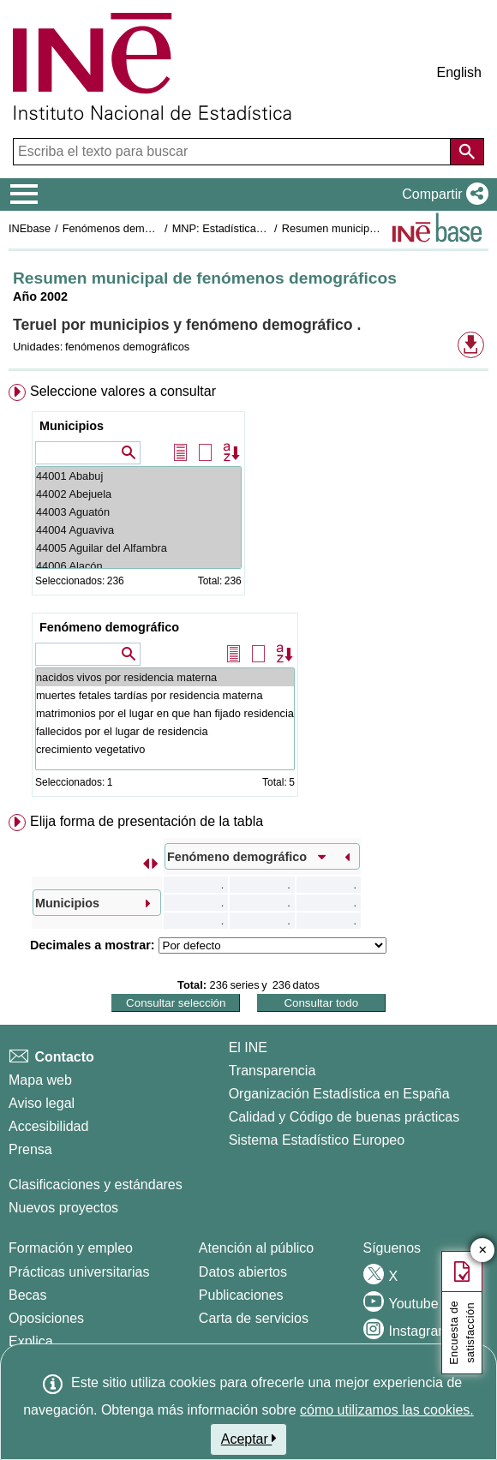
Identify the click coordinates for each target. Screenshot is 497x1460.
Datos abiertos (243, 1272)
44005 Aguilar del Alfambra (138, 548)
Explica (31, 1341)
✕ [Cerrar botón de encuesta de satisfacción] (482, 1250)
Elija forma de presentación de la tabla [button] (146, 821)
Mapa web (40, 1080)
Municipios (71, 426)
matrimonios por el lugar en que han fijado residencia (165, 713)
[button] (441, 194)
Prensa (30, 1149)
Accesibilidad (48, 1126)
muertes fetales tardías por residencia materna (165, 695)
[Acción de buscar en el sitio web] (467, 151)
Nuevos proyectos (63, 1207)
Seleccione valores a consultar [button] (123, 391)
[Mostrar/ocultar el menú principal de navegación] (24, 194)
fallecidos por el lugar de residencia (165, 731)
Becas (27, 1295)
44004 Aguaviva (138, 530)
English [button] (459, 72)
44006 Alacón (138, 566)
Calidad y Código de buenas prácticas (344, 1117)
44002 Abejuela (138, 494)
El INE (248, 1047)
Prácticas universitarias (79, 1272)
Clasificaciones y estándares (96, 1184)
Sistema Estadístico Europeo (316, 1140)
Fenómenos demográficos (126, 228)
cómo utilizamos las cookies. (387, 1410)
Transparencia (272, 1070)
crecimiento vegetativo (165, 749)
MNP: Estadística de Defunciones (254, 228)
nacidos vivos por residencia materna (165, 677)
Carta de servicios (253, 1318)
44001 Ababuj (138, 476)
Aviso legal (42, 1103)
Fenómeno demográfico (109, 627)
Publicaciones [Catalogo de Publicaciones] (241, 1295)
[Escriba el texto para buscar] (233, 151)
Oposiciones (46, 1318)
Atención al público (256, 1248)
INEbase (30, 228)
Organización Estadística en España (339, 1093)
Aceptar (249, 1438)
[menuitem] (248, 593)
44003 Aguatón (138, 512)
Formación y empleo (71, 1248)
